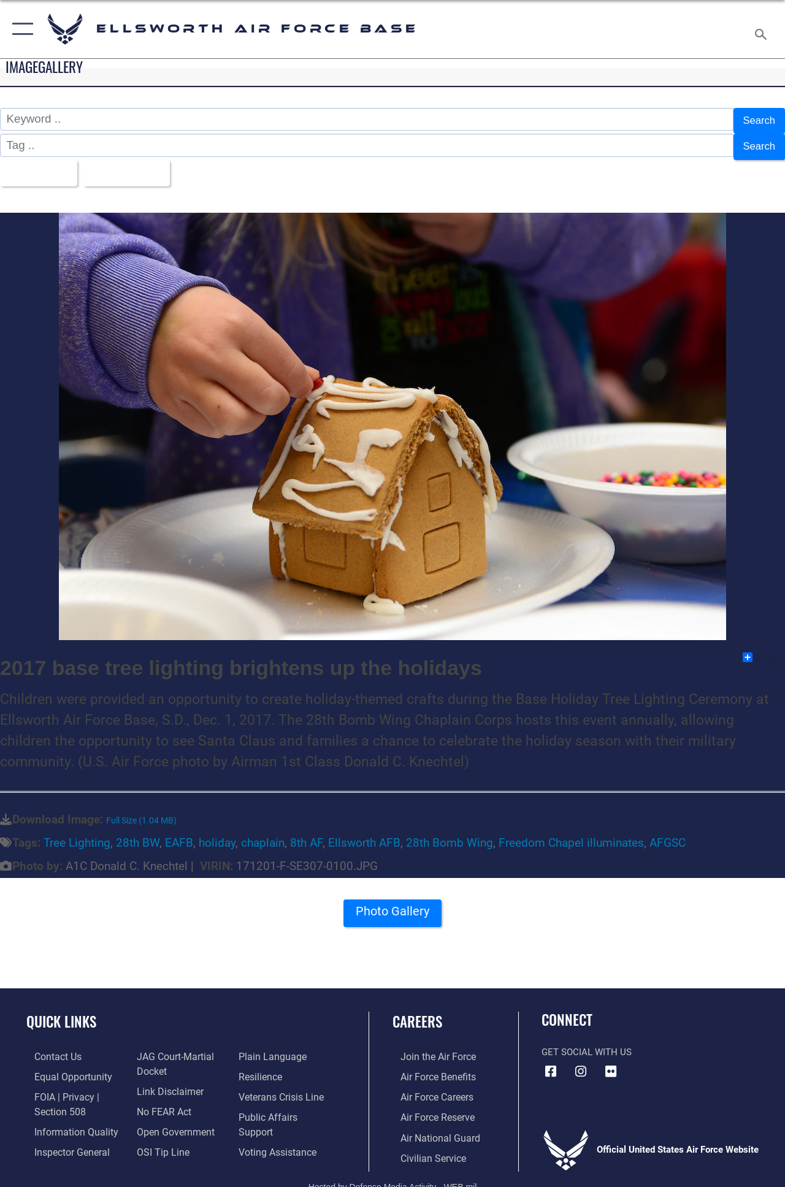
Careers (417, 1012)
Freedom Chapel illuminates (571, 834)
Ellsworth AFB (364, 834)
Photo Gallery (392, 906)
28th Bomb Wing (449, 834)
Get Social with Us (587, 1042)
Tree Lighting (77, 834)
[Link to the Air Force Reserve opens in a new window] (428, 1106)
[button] (20, 29)
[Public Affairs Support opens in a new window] (286, 1106)
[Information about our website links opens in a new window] (165, 1080)
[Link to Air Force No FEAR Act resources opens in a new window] (160, 1099)
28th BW (137, 834)
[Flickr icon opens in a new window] (611, 1062)
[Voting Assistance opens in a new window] (278, 1125)
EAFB (179, 834)
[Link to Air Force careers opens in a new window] (428, 1086)
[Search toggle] (762, 29)
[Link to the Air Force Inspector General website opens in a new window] (62, 1139)
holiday (217, 834)
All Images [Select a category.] (38, 165)
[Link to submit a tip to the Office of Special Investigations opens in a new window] (158, 1139)
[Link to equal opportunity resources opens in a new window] (62, 1066)
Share (763, 647)
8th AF (306, 834)
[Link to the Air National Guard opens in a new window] (430, 1125)
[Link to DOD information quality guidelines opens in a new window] (65, 1119)
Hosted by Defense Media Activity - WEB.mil (392, 1173)
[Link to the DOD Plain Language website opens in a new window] (272, 1047)
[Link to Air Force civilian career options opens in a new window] (423, 1145)
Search (756, 119)
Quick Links (61, 1012)
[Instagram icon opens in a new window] (581, 1062)
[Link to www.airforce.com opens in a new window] (428, 1047)
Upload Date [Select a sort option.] (135, 165)
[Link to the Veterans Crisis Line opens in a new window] (282, 1086)
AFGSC (667, 834)
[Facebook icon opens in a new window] (551, 1062)
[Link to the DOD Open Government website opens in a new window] (170, 1119)
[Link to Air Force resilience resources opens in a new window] (262, 1066)
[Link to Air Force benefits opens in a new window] (428, 1066)
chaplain (263, 834)
